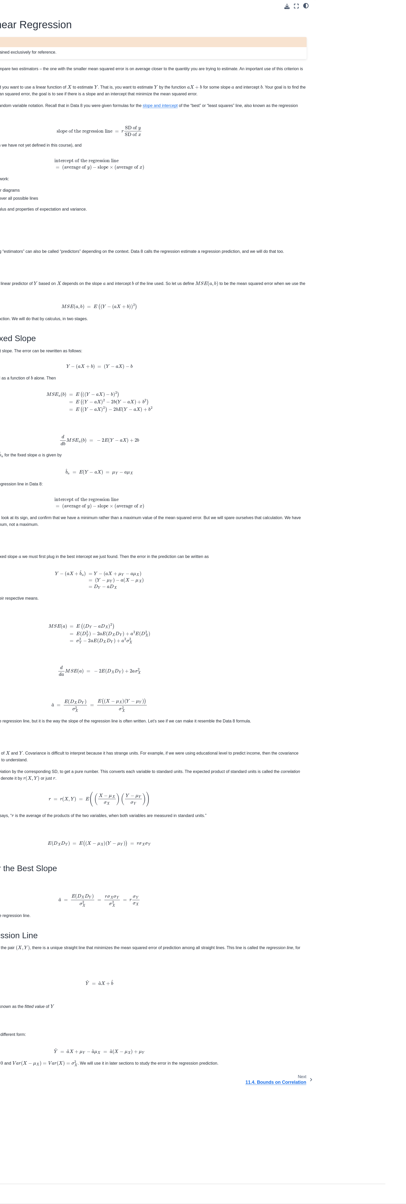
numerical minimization (137, 225)
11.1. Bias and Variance (51, 219)
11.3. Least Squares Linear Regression (55, 239)
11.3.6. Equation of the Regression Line (348, 67)
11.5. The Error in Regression (56, 258)
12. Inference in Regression (50, 275)
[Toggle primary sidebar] (102, 6)
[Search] (57, 80)
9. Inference (37, 188)
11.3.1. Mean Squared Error (343, 16)
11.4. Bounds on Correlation (55, 250)
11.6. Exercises (44, 266)
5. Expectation (39, 155)
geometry (131, 218)
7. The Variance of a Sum (48, 172)
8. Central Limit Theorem (47, 180)
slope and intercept (170, 133)
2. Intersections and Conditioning (54, 131)
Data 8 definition (155, 890)
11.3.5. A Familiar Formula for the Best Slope (351, 54)
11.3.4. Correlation (334, 43)
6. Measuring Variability (46, 164)
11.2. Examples (44, 227)
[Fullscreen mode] (296, 6)
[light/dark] (306, 5)
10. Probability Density (45, 197)
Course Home (38, 101)
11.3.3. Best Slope (334, 36)
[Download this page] (287, 6)
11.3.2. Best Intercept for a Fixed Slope (346, 26)
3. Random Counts (43, 139)
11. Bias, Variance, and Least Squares (52, 208)
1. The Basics (38, 122)
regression (131, 126)
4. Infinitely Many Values (47, 147)
